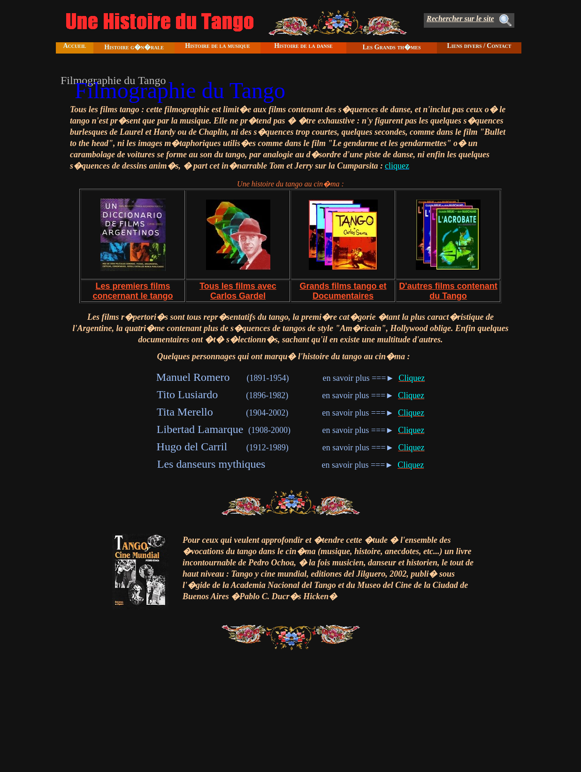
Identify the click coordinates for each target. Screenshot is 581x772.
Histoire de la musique (217, 45)
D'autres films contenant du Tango (448, 291)
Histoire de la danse (303, 45)
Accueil (74, 45)
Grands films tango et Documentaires (342, 291)
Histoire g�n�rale (134, 47)
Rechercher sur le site (460, 19)
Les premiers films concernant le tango (132, 291)
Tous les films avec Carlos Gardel (237, 291)
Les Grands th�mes (391, 47)
